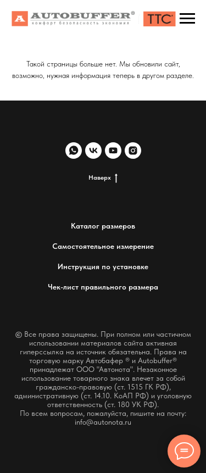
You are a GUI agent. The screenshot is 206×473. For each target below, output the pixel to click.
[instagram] (133, 150)
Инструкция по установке (103, 266)
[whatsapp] (73, 150)
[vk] (93, 150)
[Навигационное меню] (187, 18)
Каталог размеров (103, 225)
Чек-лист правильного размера (103, 286)
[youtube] (113, 150)
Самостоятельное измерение (103, 246)
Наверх (103, 178)
